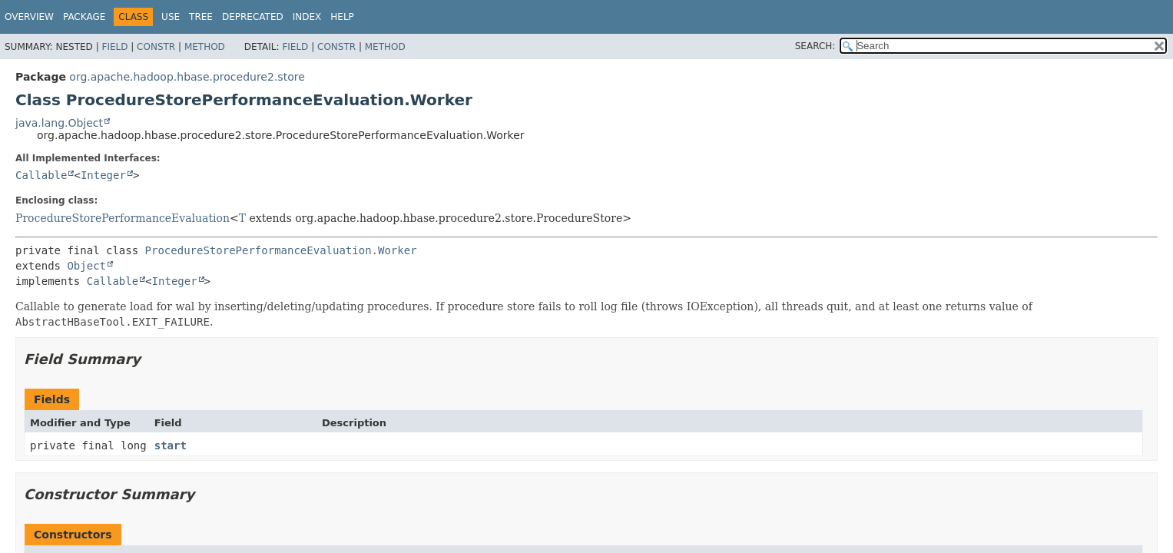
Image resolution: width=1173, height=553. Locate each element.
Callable (41, 175)
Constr (156, 46)
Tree (201, 17)
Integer (103, 175)
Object (86, 266)
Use (170, 17)
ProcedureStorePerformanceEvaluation (122, 218)
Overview (29, 17)
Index (307, 17)
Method (204, 46)
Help (342, 17)
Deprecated (252, 17)
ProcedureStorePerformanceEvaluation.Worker (281, 250)
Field (114, 46)
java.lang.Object (59, 123)
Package (84, 17)
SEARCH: (815, 46)
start (170, 445)
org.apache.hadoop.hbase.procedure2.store (186, 77)
